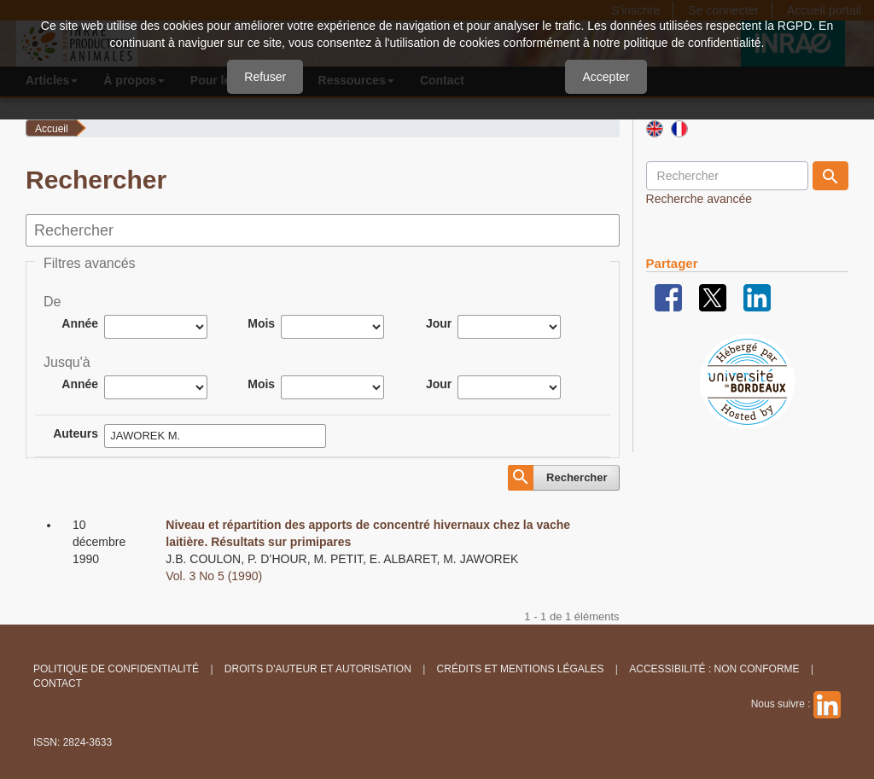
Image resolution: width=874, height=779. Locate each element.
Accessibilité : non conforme (714, 669)
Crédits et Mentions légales (520, 669)
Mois (261, 323)
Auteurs (75, 433)
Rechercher (577, 477)
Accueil (51, 129)
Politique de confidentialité (116, 669)
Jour (439, 323)
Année (79, 323)
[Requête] (727, 175)
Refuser (265, 77)
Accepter (605, 77)
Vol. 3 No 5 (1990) (214, 576)
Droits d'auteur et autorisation (317, 669)
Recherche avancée (699, 199)
